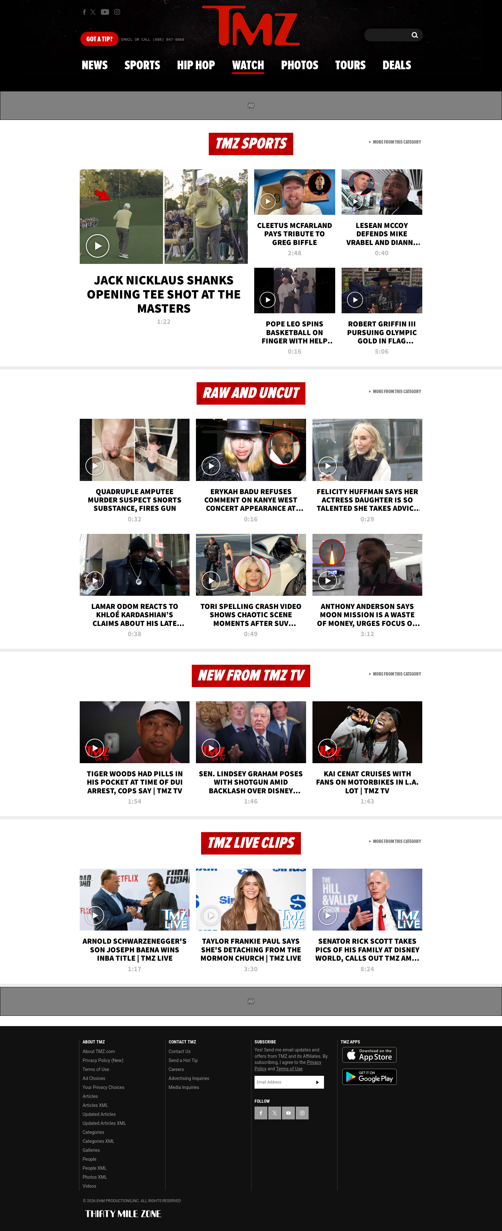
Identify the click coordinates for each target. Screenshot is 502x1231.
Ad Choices (94, 1078)
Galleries (91, 1150)
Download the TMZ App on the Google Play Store (369, 1077)
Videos (89, 1186)
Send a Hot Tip (183, 1060)
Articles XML (95, 1105)
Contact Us (180, 1051)
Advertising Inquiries (189, 1078)
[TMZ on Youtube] (105, 12)
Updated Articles (99, 1114)
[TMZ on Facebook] (84, 12)
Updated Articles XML (104, 1123)
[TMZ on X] (94, 12)
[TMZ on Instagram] (117, 12)
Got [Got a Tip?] (99, 39)
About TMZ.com (99, 1051)
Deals (397, 65)
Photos (299, 65)
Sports (142, 65)
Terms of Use (96, 1069)
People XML (95, 1168)
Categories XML (98, 1141)
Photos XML (95, 1177)
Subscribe (317, 1082)
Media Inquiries (184, 1087)
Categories (93, 1132)
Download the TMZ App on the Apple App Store (369, 1055)
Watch (248, 65)
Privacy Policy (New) (103, 1060)
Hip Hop (196, 65)
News (95, 65)
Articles (90, 1096)
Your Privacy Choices (104, 1087)
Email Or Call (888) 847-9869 (152, 40)
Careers (176, 1069)
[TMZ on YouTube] (288, 1113)
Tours (350, 65)
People (89, 1159)
